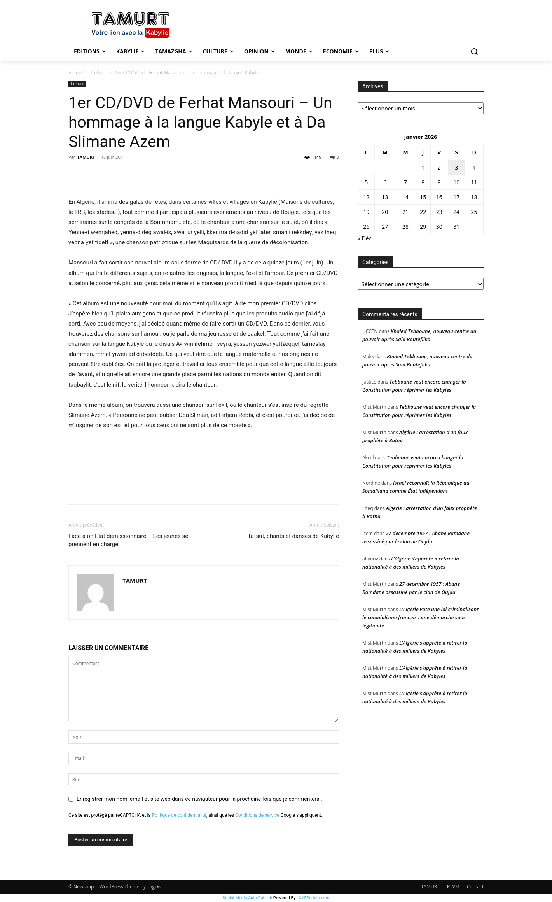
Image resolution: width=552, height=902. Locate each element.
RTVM (453, 886)
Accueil (76, 72)
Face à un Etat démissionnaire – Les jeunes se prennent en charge (128, 540)
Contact (475, 886)
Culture (99, 72)
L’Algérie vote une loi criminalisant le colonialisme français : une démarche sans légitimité (420, 617)
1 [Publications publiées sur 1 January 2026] (422, 167)
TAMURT (86, 157)
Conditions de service (257, 815)
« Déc (364, 238)
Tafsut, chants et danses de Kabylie (293, 535)
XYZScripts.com (314, 897)
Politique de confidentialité (179, 815)
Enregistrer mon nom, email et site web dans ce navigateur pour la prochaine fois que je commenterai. (199, 799)
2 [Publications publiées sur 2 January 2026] (439, 167)
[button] (474, 51)
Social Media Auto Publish (248, 897)
